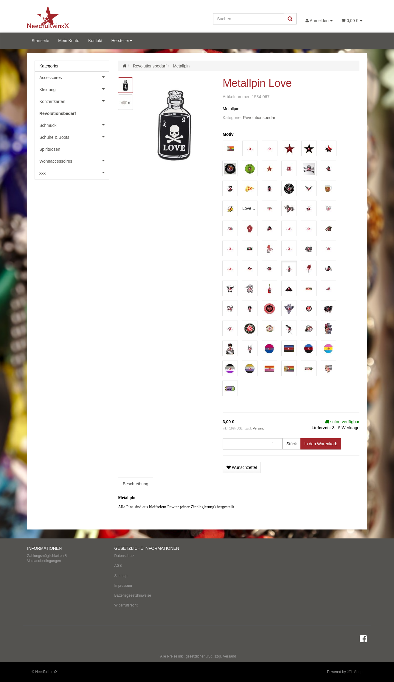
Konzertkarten (74, 101)
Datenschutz (124, 556)
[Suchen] (248, 18)
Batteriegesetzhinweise (132, 595)
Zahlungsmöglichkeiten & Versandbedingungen (47, 558)
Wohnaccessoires (74, 160)
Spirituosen (49, 149)
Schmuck (74, 124)
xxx (74, 172)
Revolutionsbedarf (260, 117)
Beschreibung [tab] (135, 483)
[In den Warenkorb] (320, 443)
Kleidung (74, 89)
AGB (118, 566)
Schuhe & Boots (74, 136)
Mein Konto (68, 40)
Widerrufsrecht (126, 605)
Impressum (123, 586)
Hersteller (121, 40)
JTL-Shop (354, 672)
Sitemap (121, 576)
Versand (258, 428)
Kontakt (95, 40)
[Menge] (253, 443)
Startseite (40, 40)
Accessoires (74, 77)
